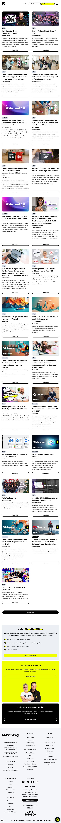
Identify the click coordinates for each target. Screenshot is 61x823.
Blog (4, 71)
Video (3, 403)
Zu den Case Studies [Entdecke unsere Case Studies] (30, 719)
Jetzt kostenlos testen (30, 655)
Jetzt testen (34, 3)
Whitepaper (5, 357)
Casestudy (34, 403)
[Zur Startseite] (3, 3)
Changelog (4, 117)
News (3, 28)
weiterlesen (20, 50)
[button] (11, 812)
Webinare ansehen (30, 676)
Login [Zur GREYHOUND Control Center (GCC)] (25, 3)
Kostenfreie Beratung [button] (48, 3)
